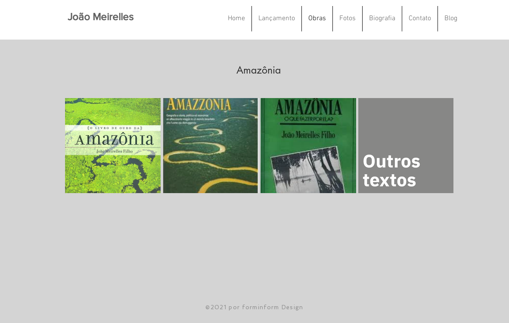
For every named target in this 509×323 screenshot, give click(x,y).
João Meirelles (100, 16)
